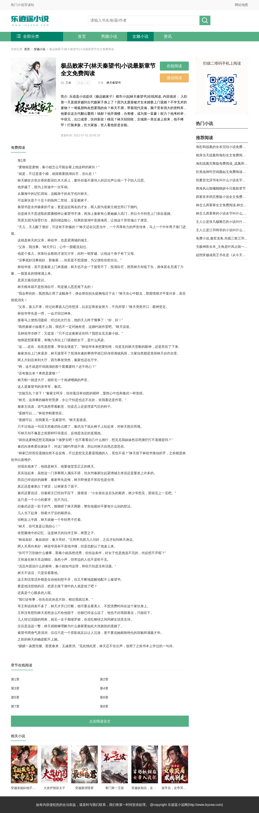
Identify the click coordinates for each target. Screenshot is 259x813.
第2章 (104, 679)
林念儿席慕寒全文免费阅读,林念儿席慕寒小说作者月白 (222, 205)
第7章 (15, 706)
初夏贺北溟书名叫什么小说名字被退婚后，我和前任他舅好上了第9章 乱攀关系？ (222, 180)
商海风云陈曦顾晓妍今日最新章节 (221, 188)
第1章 (15, 679)
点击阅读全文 (100, 721)
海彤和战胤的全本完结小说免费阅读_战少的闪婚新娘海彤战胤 (222, 147)
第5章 (15, 697)
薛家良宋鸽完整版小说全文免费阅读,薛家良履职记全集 (222, 197)
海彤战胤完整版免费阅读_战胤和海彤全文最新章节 (222, 163)
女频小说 (140, 36)
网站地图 (241, 5)
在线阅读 (174, 66)
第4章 (104, 688)
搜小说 (204, 20)
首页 (82, 36)
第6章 (104, 697)
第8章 (104, 706)
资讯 (168, 36)
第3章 (15, 688)
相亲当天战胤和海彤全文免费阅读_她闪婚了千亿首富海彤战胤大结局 (222, 155)
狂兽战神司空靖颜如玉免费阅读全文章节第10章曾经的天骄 (222, 172)
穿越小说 (39, 49)
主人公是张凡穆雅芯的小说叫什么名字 (222, 222)
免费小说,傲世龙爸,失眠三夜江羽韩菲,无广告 (222, 238)
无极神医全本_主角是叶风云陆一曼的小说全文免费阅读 (222, 247)
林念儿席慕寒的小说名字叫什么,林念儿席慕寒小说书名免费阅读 (222, 213)
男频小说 (109, 36)
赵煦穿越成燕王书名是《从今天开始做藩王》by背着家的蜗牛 (222, 255)
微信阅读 (174, 78)
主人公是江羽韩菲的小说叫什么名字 (222, 230)
